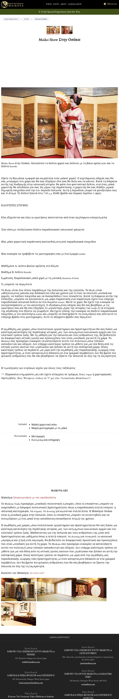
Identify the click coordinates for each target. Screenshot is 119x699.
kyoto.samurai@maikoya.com (31, 682)
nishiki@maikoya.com (31, 662)
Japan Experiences (11, 19)
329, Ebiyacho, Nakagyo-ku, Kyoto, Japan (31, 658)
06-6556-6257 (37, 573)
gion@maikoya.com (88, 663)
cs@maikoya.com (88, 684)
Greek (26, 19)
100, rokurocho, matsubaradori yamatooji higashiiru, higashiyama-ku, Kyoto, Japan (88, 658)
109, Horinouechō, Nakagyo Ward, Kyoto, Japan (30, 679)
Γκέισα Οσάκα (41, 19)
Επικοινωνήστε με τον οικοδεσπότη (34, 497)
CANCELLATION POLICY (59, 637)
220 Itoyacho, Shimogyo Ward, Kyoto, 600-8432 (88, 680)
